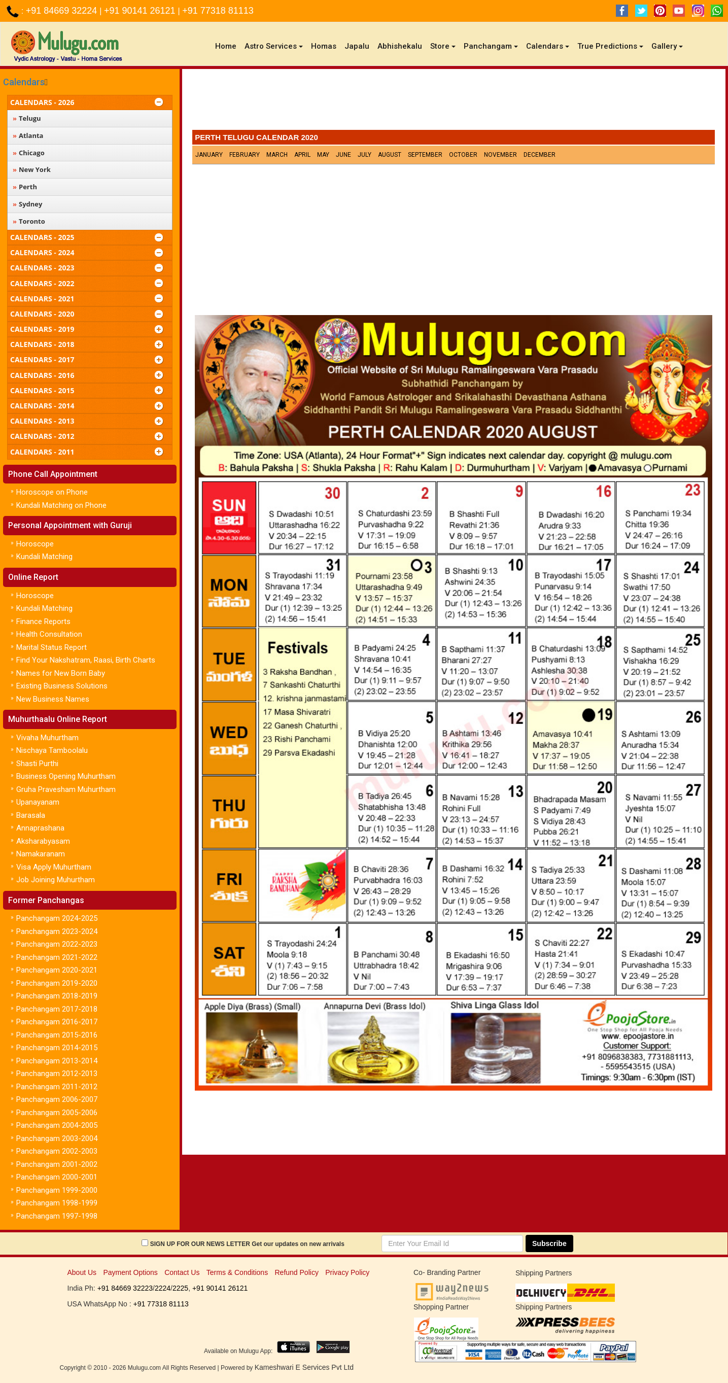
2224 (162, 1288)
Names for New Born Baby (60, 673)
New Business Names (52, 699)
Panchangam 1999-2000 (56, 1190)
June (343, 154)
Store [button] (443, 46)
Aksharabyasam (43, 841)
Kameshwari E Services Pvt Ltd (304, 1367)
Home (227, 46)
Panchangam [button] (491, 46)
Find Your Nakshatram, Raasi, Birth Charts (85, 660)
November (500, 154)
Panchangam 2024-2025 (56, 918)
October (463, 154)
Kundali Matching (44, 556)
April (302, 154)
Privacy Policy (347, 1272)
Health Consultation (49, 634)
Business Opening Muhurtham (66, 776)
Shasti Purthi (37, 763)
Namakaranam (40, 853)
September (425, 154)
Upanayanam (37, 802)
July (364, 154)
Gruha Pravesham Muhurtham (66, 789)
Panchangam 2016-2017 (56, 1021)
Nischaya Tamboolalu (52, 750)
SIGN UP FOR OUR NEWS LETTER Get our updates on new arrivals (247, 1244)
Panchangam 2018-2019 (56, 995)
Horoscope (35, 543)
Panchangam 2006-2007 (56, 1099)
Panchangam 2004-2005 (56, 1125)
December (540, 154)
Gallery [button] (667, 46)
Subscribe (549, 1243)
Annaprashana (40, 828)
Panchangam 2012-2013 (56, 1073)
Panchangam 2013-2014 (56, 1060)
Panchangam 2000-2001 (56, 1177)
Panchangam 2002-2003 (56, 1151)
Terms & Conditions (237, 1272)
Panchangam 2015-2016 (56, 1035)
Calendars (24, 82)
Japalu (356, 46)
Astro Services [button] (274, 46)
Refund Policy (297, 1272)
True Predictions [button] (610, 46)
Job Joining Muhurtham (55, 879)
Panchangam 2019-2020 (56, 983)
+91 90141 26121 (141, 11)
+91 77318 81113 (218, 11)
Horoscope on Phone (52, 492)
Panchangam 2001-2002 (56, 1164)
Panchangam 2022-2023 (56, 944)
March (277, 154)
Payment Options (130, 1272)
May (323, 154)
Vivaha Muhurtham (47, 737)
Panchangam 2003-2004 (56, 1138)
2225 (180, 1288)
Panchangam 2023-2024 (56, 931)
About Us (82, 1272)
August (389, 154)
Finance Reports (43, 621)
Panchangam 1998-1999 (56, 1202)
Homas (323, 46)
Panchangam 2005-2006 (56, 1112)
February (244, 154)
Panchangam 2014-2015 (56, 1047)
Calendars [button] (547, 46)
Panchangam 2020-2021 (56, 970)
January (209, 154)
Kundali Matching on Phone (61, 505)
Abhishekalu (399, 46)
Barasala (30, 815)
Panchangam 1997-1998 (56, 1216)
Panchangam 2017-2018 (56, 1009)
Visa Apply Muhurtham (53, 867)
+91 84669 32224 (63, 11)
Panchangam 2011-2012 (56, 1086)
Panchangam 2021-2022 (56, 957)
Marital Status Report (51, 647)
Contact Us (181, 1272)
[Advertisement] (453, 102)
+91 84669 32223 (125, 1288)
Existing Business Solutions (62, 685)
